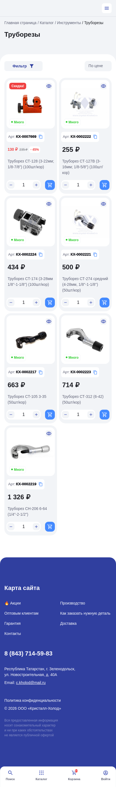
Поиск (10, 775)
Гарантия (12, 623)
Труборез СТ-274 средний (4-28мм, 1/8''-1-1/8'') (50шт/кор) (85, 284)
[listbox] (98, 66)
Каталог (41, 775)
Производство (72, 603)
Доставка (68, 623)
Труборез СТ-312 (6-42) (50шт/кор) (82, 399)
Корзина (74, 775)
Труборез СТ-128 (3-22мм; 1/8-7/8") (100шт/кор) (31, 164)
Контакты (12, 633)
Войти (105, 775)
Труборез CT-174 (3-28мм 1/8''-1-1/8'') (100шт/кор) (30, 281)
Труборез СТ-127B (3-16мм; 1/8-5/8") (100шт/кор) (82, 167)
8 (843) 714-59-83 (28, 653)
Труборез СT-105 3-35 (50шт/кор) (27, 399)
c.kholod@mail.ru (31, 682)
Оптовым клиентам (21, 613)
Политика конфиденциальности (32, 700)
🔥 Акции (12, 603)
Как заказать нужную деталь (85, 613)
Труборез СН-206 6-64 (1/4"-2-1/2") (27, 511)
